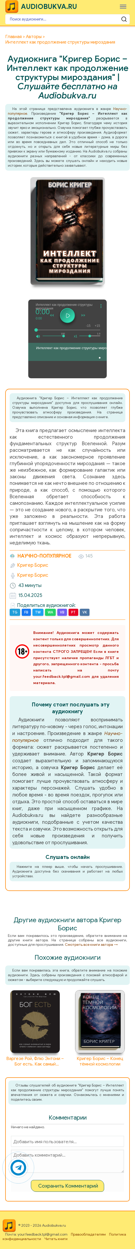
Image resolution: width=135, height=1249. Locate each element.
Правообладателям (88, 1234)
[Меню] (123, 6)
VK (84, 612)
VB (62, 612)
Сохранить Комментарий (68, 1186)
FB (26, 612)
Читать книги (56, 1239)
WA (50, 612)
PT (73, 612)
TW (38, 612)
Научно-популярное (40, 556)
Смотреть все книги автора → (91, 944)
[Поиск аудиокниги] (67, 19)
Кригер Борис (32, 565)
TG (15, 612)
